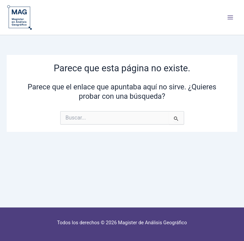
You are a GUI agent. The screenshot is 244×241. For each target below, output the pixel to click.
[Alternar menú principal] (230, 17)
